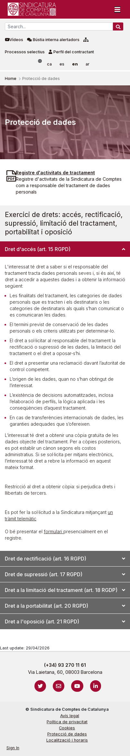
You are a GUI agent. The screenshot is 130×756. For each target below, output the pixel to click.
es (62, 64)
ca (49, 64)
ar (87, 64)
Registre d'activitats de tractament (55, 172)
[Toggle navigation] (117, 9)
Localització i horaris (67, 740)
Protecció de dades (67, 734)
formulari (53, 531)
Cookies (67, 728)
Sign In (12, 747)
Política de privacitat (67, 721)
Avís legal (69, 715)
